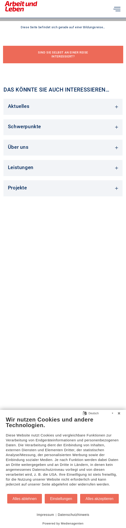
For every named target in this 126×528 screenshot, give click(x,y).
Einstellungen (61, 499)
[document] (63, 455)
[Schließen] (119, 413)
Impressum (45, 515)
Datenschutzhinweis (73, 515)
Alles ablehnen (25, 499)
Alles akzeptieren (99, 499)
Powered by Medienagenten (62, 523)
